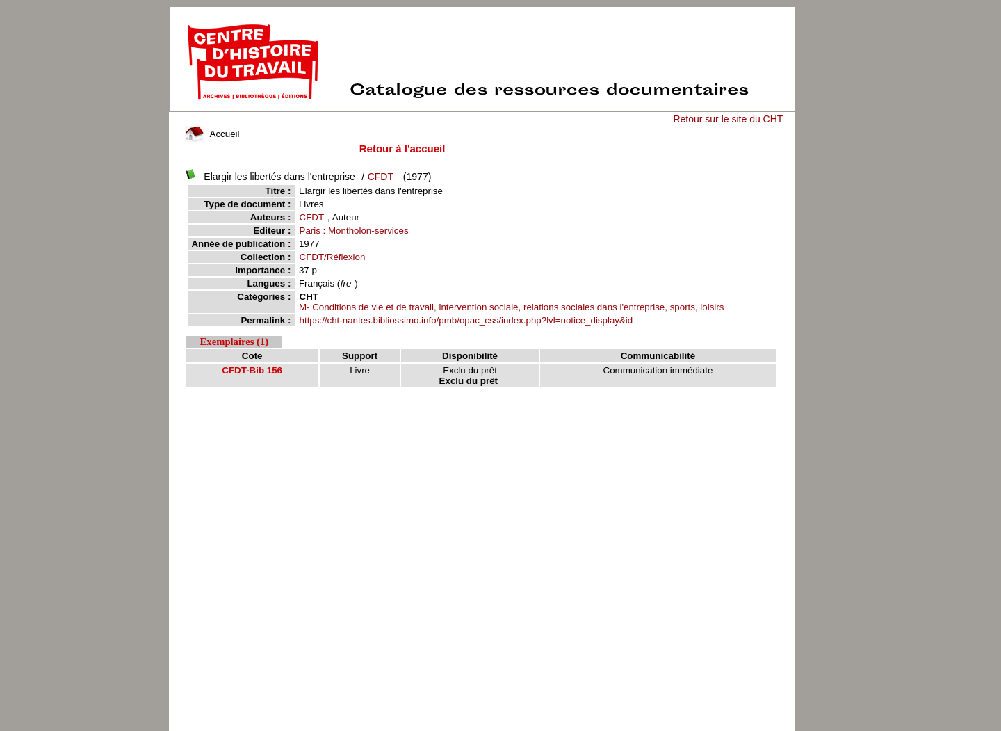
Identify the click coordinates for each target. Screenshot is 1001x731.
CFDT (380, 176)
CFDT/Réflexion (333, 257)
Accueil (212, 134)
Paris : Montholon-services (354, 230)
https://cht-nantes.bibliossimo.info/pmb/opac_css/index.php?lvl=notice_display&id (466, 320)
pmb (484, 426)
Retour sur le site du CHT (728, 118)
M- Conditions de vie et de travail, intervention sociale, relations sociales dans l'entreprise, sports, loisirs (511, 307)
